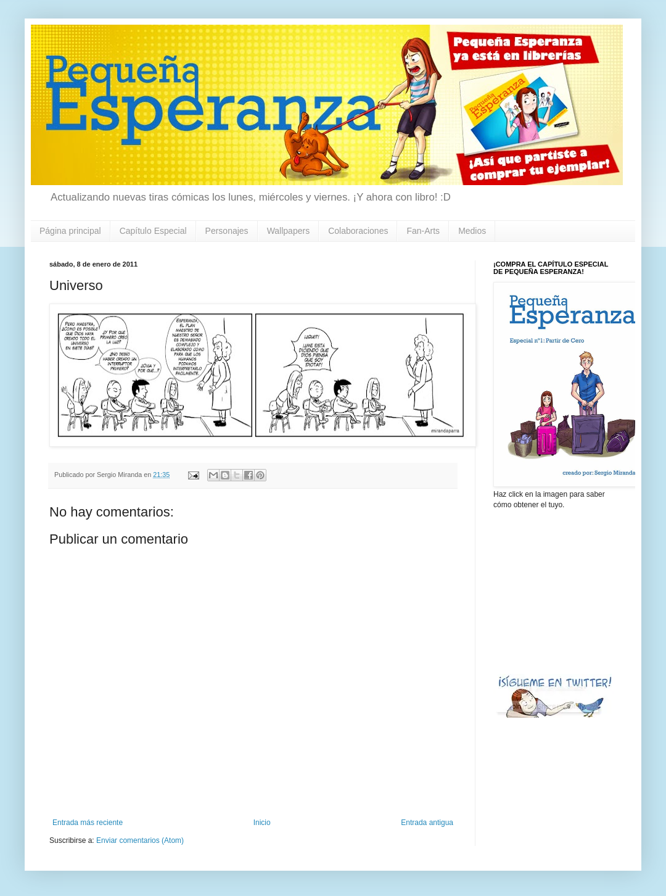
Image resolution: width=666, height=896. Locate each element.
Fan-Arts (423, 231)
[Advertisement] (555, 590)
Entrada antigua (427, 822)
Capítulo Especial (153, 231)
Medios (472, 231)
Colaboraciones (358, 231)
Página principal (70, 231)
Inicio (262, 822)
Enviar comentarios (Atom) (140, 840)
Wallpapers (288, 231)
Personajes (227, 231)
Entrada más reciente (87, 822)
